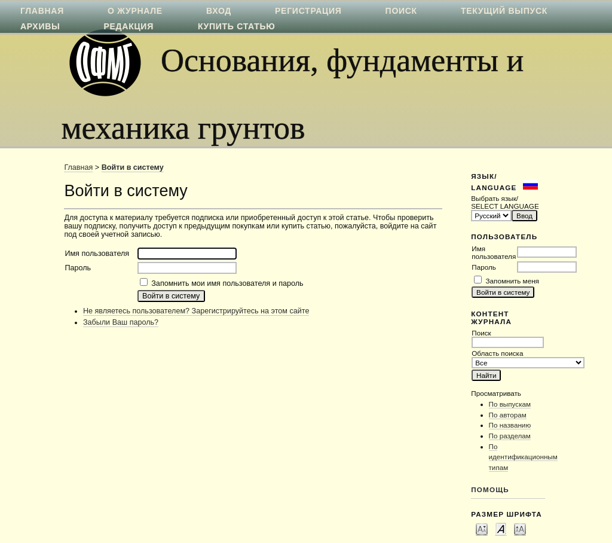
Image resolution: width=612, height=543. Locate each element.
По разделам (510, 436)
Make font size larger (520, 528)
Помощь (490, 489)
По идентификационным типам (523, 457)
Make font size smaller (482, 528)
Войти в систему (133, 167)
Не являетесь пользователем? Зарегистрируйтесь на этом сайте (196, 311)
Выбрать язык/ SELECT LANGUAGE (504, 202)
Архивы (40, 26)
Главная (78, 167)
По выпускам (510, 404)
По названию (510, 425)
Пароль (484, 267)
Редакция (129, 26)
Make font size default (501, 528)
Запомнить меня (512, 281)
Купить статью (237, 26)
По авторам (508, 415)
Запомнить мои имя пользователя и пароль (227, 283)
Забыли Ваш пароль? (120, 322)
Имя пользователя (494, 252)
